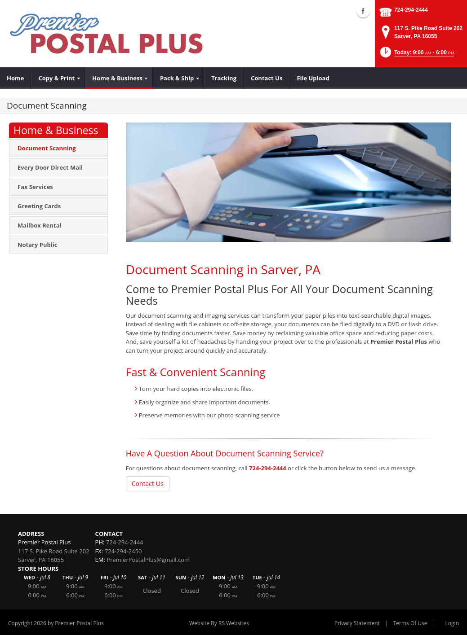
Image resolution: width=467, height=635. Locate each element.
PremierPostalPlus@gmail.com (148, 560)
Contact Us (148, 483)
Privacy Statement (357, 623)
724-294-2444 (411, 10)
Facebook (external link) (363, 11)
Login (452, 623)
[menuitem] (15, 78)
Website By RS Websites (219, 623)
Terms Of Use (410, 623)
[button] (416, 55)
